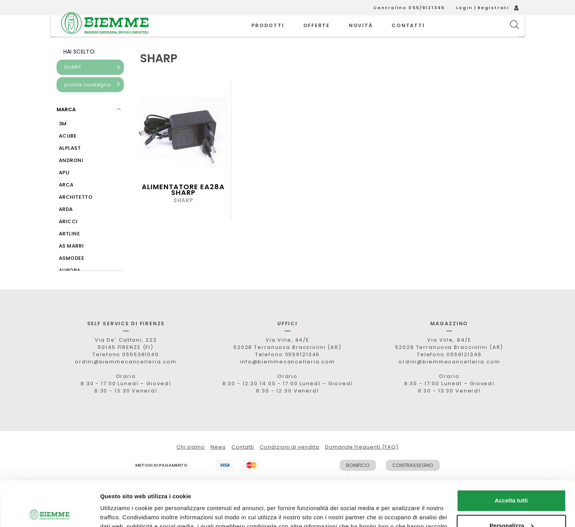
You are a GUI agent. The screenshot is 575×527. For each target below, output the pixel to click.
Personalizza (511, 480)
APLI (64, 189)
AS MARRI (71, 263)
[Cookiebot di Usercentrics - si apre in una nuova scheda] (49, 512)
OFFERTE (316, 34)
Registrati (493, 8)
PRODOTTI (267, 34)
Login (464, 8)
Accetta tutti (511, 455)
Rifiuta (511, 506)
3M (63, 140)
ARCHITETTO (76, 214)
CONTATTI (408, 34)
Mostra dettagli (120, 512)
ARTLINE (69, 251)
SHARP (92, 84)
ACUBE (68, 153)
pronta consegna (92, 102)
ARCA (66, 202)
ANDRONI (71, 177)
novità (361, 34)
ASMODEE (71, 275)
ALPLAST (70, 165)
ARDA (66, 226)
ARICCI (68, 238)
